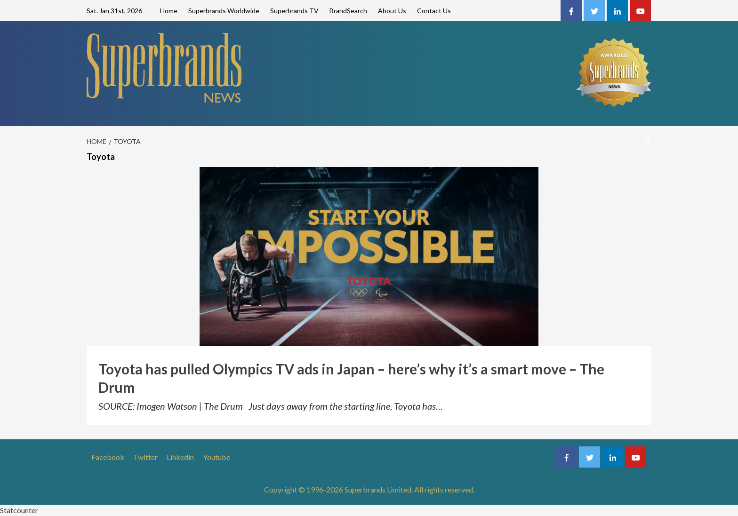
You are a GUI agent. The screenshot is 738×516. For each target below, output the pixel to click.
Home (168, 11)
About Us (392, 11)
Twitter (145, 456)
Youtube (216, 456)
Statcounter (19, 510)
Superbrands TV (294, 11)
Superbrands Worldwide (223, 11)
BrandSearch (348, 11)
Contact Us (434, 11)
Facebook (107, 456)
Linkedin (180, 456)
